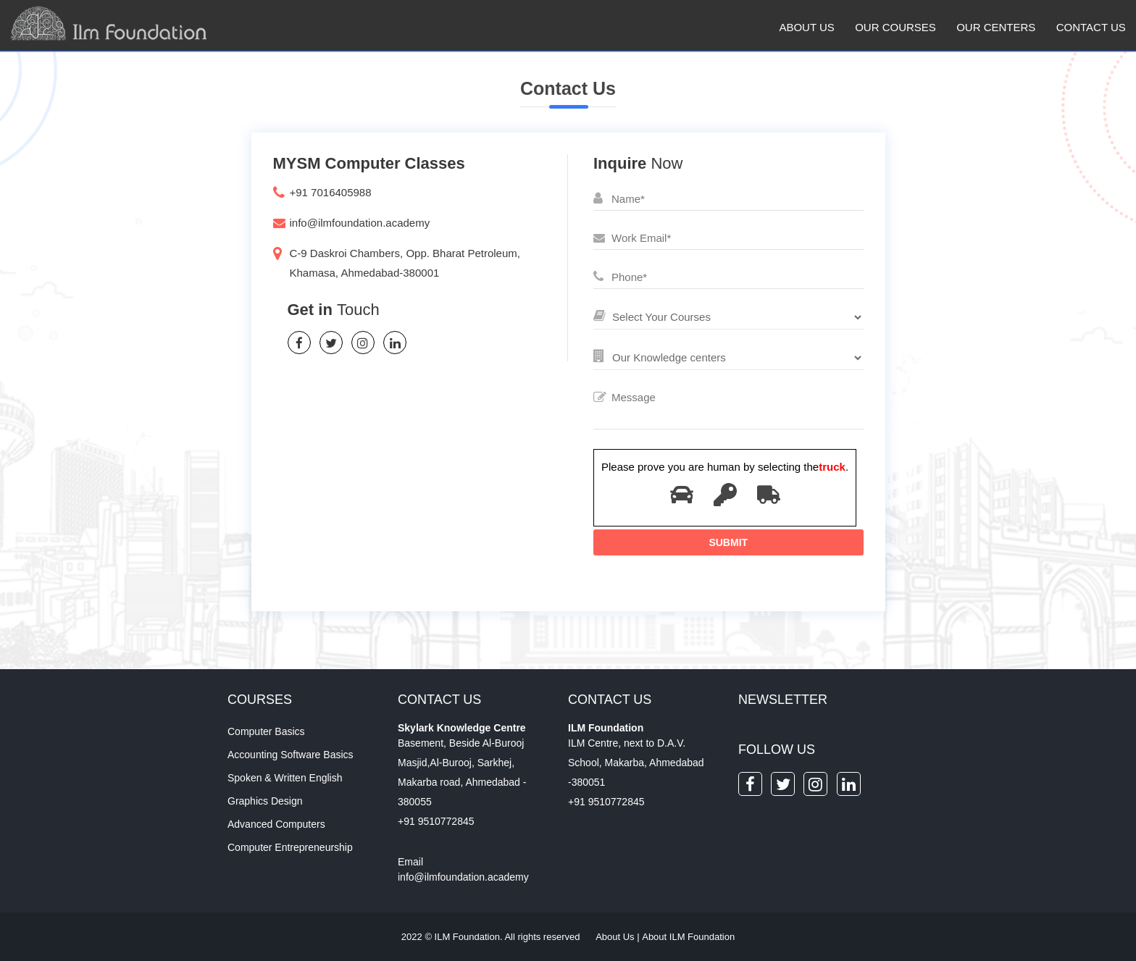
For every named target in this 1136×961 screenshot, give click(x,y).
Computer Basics (266, 731)
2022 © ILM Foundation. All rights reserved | (568, 937)
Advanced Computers (276, 824)
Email (410, 862)
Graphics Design (265, 801)
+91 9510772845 (436, 821)
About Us (806, 27)
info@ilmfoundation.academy (360, 223)
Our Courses (895, 27)
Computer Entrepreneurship (290, 847)
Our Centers (995, 27)
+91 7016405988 (331, 192)
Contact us (1091, 27)
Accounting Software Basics (290, 754)
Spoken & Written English (285, 778)
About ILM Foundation (688, 936)
